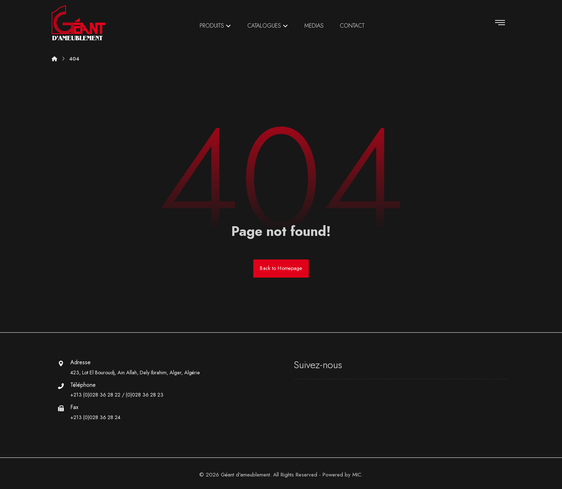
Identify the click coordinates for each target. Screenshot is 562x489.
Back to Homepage (281, 268)
